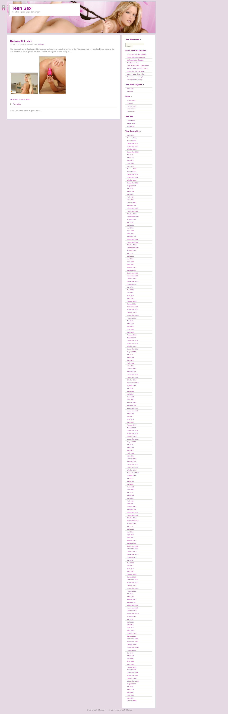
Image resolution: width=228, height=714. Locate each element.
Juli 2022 (130, 253)
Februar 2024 (131, 203)
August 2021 (131, 284)
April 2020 (130, 329)
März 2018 (130, 399)
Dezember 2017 (132, 408)
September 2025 (133, 152)
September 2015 (133, 473)
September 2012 (133, 554)
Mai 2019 (130, 360)
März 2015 (130, 489)
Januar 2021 (131, 304)
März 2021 (130, 298)
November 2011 (132, 582)
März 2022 (130, 264)
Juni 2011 (130, 596)
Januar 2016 (131, 461)
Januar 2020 (131, 338)
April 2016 (130, 453)
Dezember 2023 (132, 208)
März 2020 (130, 332)
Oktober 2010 (131, 610)
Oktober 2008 (131, 678)
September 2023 (133, 217)
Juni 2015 (130, 481)
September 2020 (133, 315)
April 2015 (130, 487)
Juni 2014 (130, 495)
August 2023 (131, 219)
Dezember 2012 (132, 546)
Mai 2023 (130, 228)
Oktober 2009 (131, 644)
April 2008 (130, 695)
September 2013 (133, 520)
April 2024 (130, 197)
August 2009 (131, 650)
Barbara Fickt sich (21, 41)
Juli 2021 (130, 287)
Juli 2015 (130, 478)
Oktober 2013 (131, 518)
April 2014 (130, 501)
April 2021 (130, 295)
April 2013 (130, 534)
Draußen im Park (133, 63)
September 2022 (133, 248)
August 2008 (131, 684)
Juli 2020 (130, 321)
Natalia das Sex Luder (134, 80)
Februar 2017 (131, 425)
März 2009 (130, 664)
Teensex (41, 44)
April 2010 (130, 627)
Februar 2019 (131, 368)
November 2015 (132, 467)
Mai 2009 (130, 658)
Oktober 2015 (131, 470)
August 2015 (131, 475)
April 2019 (130, 363)
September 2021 (133, 281)
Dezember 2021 (132, 273)
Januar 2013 (131, 543)
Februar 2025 (131, 169)
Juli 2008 (130, 686)
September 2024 (133, 183)
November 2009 (132, 641)
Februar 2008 (131, 701)
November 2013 (132, 515)
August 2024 (131, 186)
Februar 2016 (131, 458)
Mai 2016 (130, 450)
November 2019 (132, 343)
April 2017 (130, 419)
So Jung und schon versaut (136, 54)
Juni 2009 (130, 655)
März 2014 (130, 503)
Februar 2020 (131, 335)
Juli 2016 (130, 444)
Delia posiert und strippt (135, 60)
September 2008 (133, 681)
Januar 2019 (131, 371)
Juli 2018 (130, 388)
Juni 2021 (130, 290)
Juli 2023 (130, 222)
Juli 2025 (130, 155)
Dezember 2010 (132, 605)
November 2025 (132, 146)
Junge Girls (131, 123)
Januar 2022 (131, 270)
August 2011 (131, 591)
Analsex (130, 103)
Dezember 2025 (132, 143)
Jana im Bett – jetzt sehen (136, 74)
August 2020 (131, 318)
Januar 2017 (131, 428)
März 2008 (130, 698)
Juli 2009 (130, 653)
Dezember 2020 (132, 307)
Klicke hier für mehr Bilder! (20, 99)
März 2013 (130, 537)
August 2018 (131, 385)
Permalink (17, 104)
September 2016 (133, 439)
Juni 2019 (130, 357)
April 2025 (130, 163)
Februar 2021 (131, 301)
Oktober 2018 (131, 380)
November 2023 (132, 211)
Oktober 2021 (131, 278)
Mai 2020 (130, 326)
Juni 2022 (130, 256)
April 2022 (130, 262)
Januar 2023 (131, 236)
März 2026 (130, 135)
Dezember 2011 (132, 579)
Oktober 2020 (131, 312)
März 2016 (130, 456)
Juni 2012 (130, 563)
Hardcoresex (131, 106)
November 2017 (132, 411)
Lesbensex (131, 109)
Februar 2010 (131, 633)
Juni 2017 (130, 413)
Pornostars (131, 111)
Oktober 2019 (131, 346)
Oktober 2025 (131, 149)
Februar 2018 (131, 402)
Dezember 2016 (132, 430)
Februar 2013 (131, 540)
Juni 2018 (130, 391)
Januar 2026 (131, 141)
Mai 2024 (130, 194)
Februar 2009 (131, 667)
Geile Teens (131, 120)
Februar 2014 (131, 506)
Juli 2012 (130, 560)
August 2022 (131, 250)
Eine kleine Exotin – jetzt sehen (138, 66)
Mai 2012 (130, 565)
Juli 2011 (130, 594)
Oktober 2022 (131, 245)
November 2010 (132, 608)
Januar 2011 (131, 602)
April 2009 (130, 661)
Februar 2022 (131, 267)
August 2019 (131, 352)
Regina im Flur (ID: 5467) (136, 71)
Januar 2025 (131, 172)
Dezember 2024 (132, 174)
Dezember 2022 (132, 239)
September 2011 (133, 588)
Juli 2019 (130, 354)
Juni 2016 (130, 447)
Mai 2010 (130, 625)
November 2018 (132, 377)
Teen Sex (22, 8)
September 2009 (133, 647)
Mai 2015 (130, 484)
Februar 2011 (131, 599)
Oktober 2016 (131, 436)
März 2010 (130, 630)
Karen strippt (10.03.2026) (136, 57)
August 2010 (131, 616)
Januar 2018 (131, 405)
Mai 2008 (130, 692)
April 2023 (130, 231)
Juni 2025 (130, 157)
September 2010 (133, 613)
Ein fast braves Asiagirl (135, 77)
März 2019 (130, 366)
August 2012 (131, 557)
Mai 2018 (130, 394)
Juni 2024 (130, 191)
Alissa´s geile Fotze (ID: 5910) (137, 68)
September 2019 (133, 349)
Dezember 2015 (132, 464)
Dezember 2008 (132, 672)
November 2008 (132, 675)
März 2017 (130, 422)
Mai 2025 (130, 160)
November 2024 (132, 177)
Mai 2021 (130, 293)
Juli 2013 (130, 526)
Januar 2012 (131, 577)
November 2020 (132, 309)
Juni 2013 (130, 529)
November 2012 (132, 549)
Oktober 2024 (131, 180)
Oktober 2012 (131, 551)
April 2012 (130, 568)
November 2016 (132, 433)
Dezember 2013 (132, 512)
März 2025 (130, 166)
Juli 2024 (130, 188)
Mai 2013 (130, 532)
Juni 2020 (130, 323)
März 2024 (130, 200)
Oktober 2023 (131, 214)
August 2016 (131, 442)
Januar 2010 (131, 636)
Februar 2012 (131, 574)
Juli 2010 (130, 619)
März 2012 (130, 571)
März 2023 (130, 233)
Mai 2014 (130, 498)
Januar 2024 (131, 205)
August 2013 (131, 523)
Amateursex (131, 100)
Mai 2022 (130, 259)
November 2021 (132, 276)
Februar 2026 (131, 138)
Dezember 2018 (132, 374)
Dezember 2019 (132, 340)
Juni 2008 (130, 689)
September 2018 (133, 383)
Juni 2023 (130, 225)
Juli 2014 (130, 492)
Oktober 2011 (131, 585)
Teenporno (130, 126)
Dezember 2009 (132, 639)
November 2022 (132, 242)
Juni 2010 (130, 622)
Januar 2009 (131, 670)
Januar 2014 (131, 509)
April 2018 (130, 397)
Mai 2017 (130, 416)
